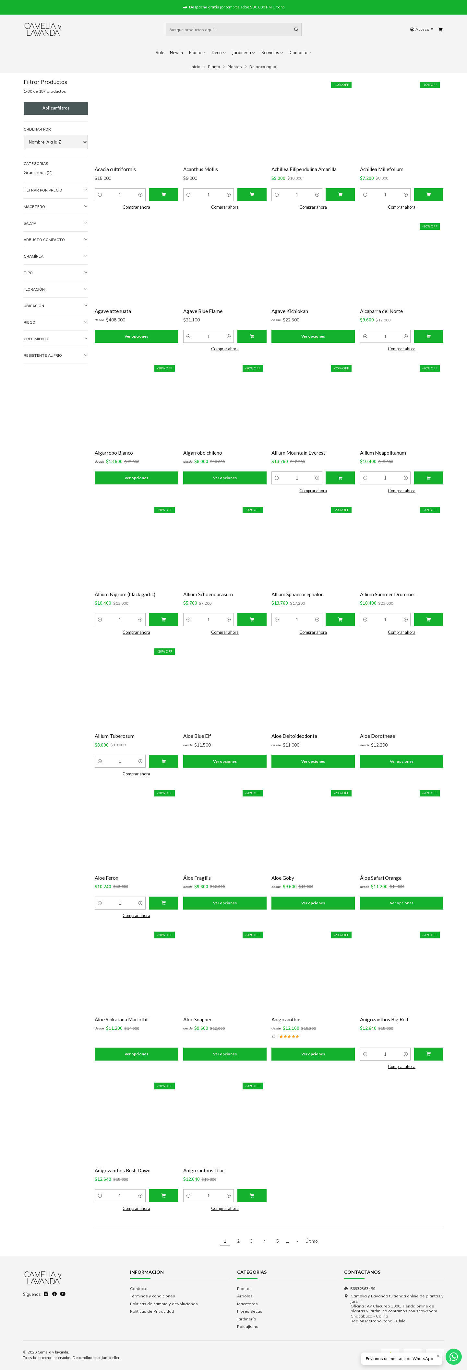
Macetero (56, 206)
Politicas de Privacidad (152, 1311)
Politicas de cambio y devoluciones (164, 1303)
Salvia (56, 223)
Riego (56, 322)
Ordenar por (37, 129)
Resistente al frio (56, 355)
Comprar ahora (136, 207)
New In (176, 52)
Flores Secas (249, 1311)
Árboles (245, 1296)
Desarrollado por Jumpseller (96, 1357)
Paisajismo (247, 1326)
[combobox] (234, 29)
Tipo (56, 272)
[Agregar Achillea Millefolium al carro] (428, 194)
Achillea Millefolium (381, 169)
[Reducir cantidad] (100, 195)
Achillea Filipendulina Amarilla (304, 169)
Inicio (195, 67)
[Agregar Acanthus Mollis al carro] (252, 194)
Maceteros (247, 1303)
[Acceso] (422, 30)
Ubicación (56, 305)
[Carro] (440, 30)
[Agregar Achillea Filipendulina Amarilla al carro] (340, 194)
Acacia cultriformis (115, 169)
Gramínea (56, 256)
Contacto (139, 1288)
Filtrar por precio (56, 190)
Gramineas (38, 172)
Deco (219, 52)
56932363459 (359, 1288)
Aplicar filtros (55, 108)
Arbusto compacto (56, 239)
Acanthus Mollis (200, 169)
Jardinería (244, 52)
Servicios (272, 52)
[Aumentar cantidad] (140, 195)
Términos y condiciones (152, 1296)
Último (311, 1241)
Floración (56, 289)
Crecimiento (56, 338)
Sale (160, 52)
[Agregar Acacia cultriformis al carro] (163, 194)
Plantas (234, 67)
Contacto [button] (301, 52)
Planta (197, 52)
